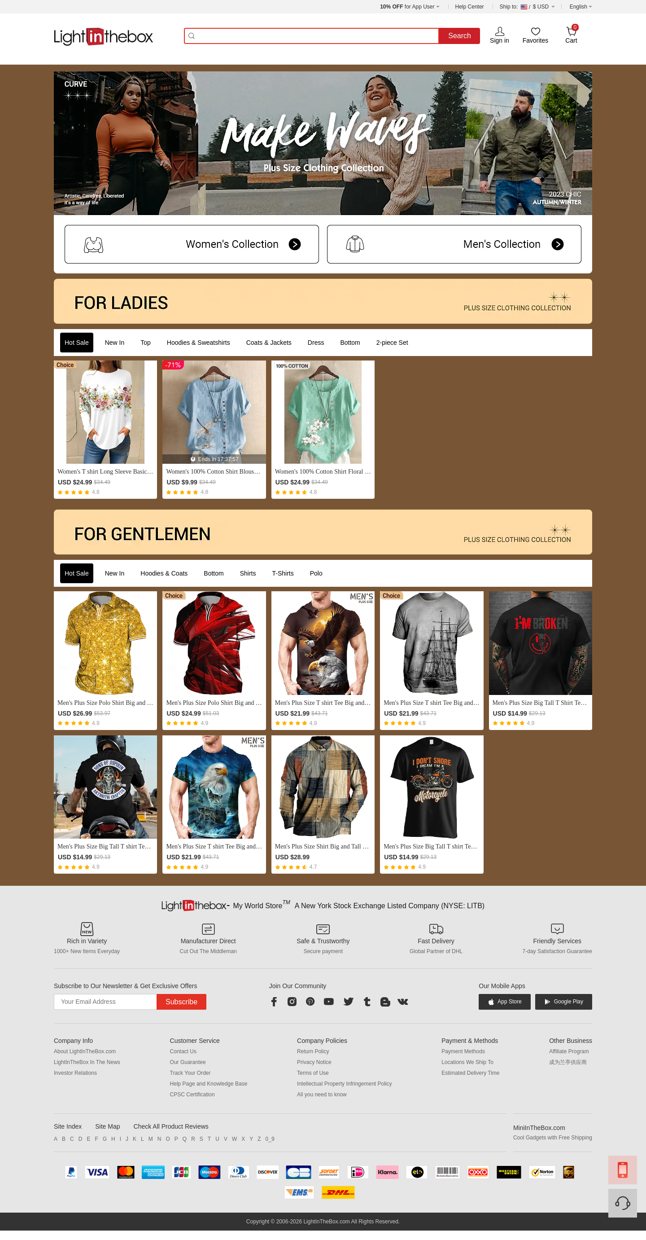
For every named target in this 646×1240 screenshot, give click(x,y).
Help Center (469, 7)
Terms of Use (313, 1073)
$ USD (527, 7)
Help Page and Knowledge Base (209, 1084)
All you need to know (322, 1094)
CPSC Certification (192, 1094)
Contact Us (183, 1051)
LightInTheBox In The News (87, 1062)
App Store (504, 1002)
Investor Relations (75, 1073)
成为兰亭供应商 (568, 1062)
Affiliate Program (569, 1051)
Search (459, 36)
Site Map (107, 1126)
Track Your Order (190, 1073)
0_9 (270, 1139)
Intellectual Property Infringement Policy (344, 1084)
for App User (407, 7)
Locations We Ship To (467, 1062)
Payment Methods (463, 1051)
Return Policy (313, 1051)
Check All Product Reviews (171, 1126)
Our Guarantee (188, 1062)
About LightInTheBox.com (85, 1051)
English (578, 7)
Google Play (563, 1002)
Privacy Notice (314, 1062)
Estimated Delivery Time (470, 1073)
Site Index (68, 1126)
